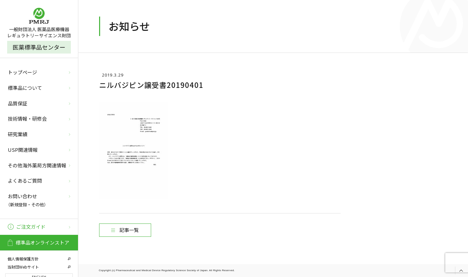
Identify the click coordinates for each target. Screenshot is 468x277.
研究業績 (17, 134)
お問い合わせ (38, 201)
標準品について (25, 87)
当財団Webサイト (23, 267)
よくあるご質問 (25, 180)
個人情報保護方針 (23, 258)
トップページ (22, 72)
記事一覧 (129, 229)
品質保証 (17, 103)
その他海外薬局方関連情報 (37, 165)
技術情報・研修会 (27, 118)
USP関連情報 (23, 149)
